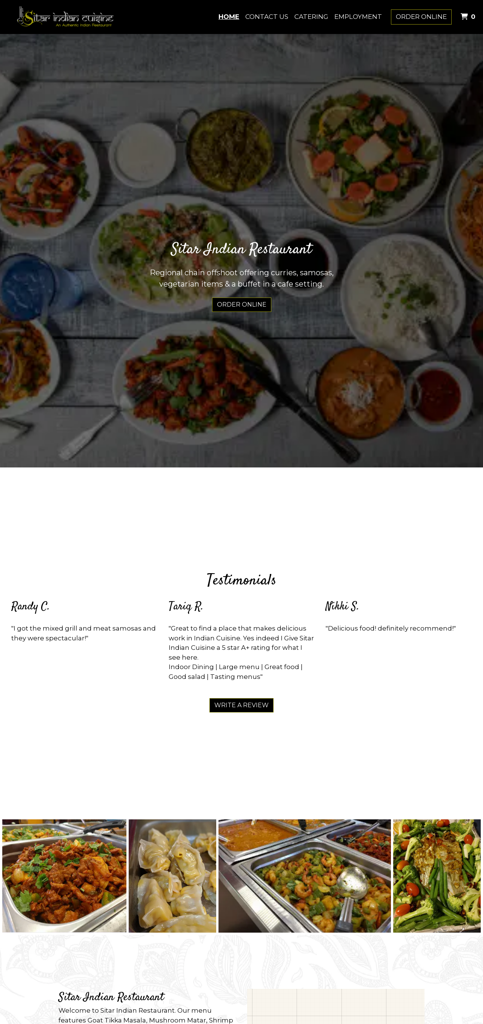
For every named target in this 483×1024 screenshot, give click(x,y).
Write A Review (241, 705)
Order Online (421, 16)
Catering (311, 16)
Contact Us (266, 16)
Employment (358, 16)
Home (228, 16)
